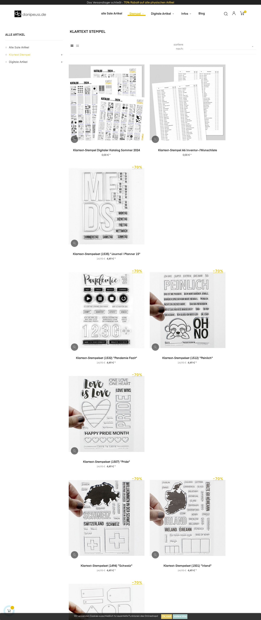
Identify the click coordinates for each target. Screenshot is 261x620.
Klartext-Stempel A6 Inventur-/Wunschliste (162, 144)
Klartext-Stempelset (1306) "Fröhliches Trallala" (227, 393)
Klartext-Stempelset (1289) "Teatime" (98, 476)
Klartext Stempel (19, 69)
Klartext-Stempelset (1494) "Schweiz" (98, 310)
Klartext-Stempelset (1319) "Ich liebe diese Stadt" (162, 393)
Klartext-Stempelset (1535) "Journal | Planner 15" (227, 144)
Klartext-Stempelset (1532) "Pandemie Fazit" (98, 227)
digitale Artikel (18, 77)
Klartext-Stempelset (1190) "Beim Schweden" (163, 476)
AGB (174, 538)
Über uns (225, 538)
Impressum (157, 538)
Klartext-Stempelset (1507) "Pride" (227, 227)
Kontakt (61, 558)
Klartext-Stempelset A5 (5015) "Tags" (227, 310)
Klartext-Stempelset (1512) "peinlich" (162, 227)
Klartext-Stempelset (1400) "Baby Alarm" (98, 393)
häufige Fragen (247, 538)
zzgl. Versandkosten (95, 587)
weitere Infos (180, 616)
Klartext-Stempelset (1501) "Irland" (163, 310)
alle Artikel (15, 49)
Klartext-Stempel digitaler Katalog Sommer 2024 (98, 144)
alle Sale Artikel (19, 62)
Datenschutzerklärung (197, 538)
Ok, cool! (166, 616)
